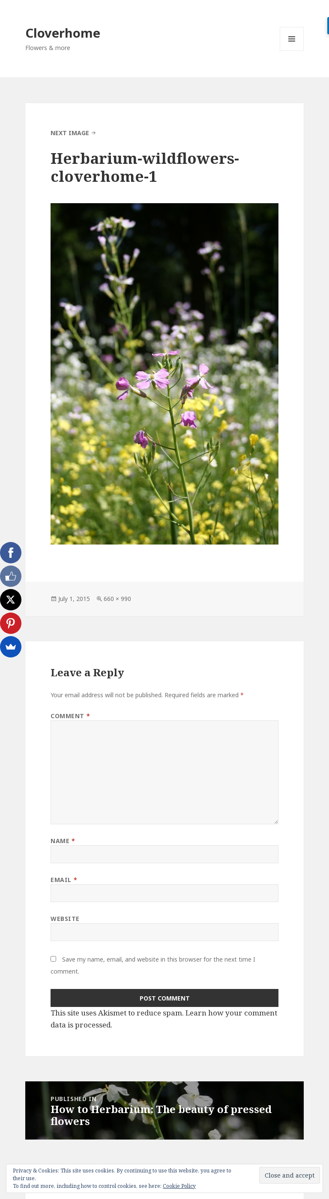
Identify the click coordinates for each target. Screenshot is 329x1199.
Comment (70, 716)
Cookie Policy (179, 1186)
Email (64, 880)
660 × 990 (117, 599)
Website (65, 919)
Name (63, 841)
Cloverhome (62, 32)
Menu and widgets (292, 50)
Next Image (70, 133)
